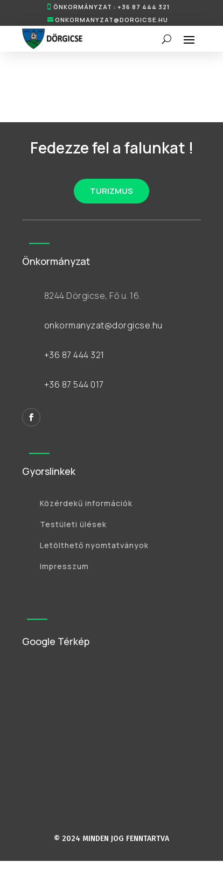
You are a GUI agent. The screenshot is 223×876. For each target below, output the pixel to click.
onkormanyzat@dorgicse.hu (111, 20)
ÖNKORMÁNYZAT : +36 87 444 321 (111, 7)
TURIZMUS (111, 191)
